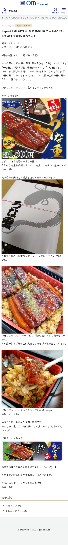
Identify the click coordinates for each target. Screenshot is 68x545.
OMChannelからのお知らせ (24, 18)
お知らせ (10, 506)
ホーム (5, 18)
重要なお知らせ (13, 511)
